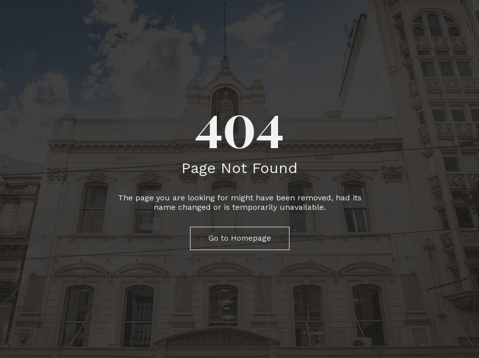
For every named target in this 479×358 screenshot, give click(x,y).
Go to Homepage (239, 238)
